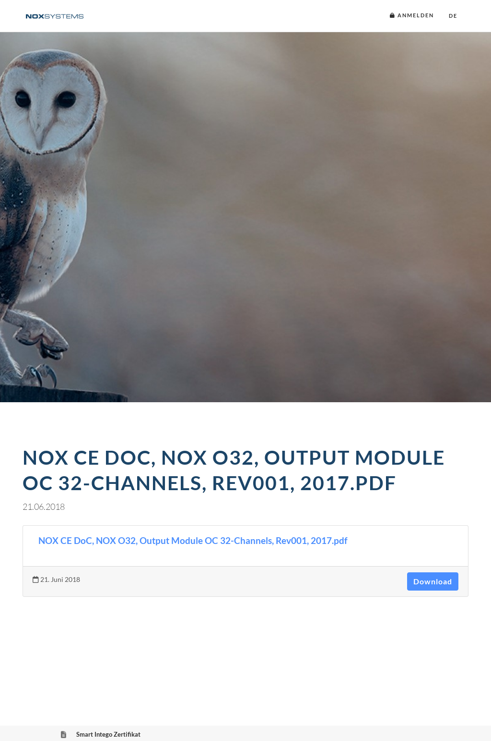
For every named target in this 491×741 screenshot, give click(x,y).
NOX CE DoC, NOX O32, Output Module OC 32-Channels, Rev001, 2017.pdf (193, 540)
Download (432, 581)
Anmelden (412, 15)
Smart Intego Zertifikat (108, 734)
